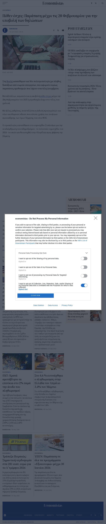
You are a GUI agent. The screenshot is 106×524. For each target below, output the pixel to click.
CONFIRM (35, 295)
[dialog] (53, 262)
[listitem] (53, 253)
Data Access (53, 305)
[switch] (84, 258)
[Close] (96, 218)
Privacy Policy (67, 305)
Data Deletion (38, 305)
